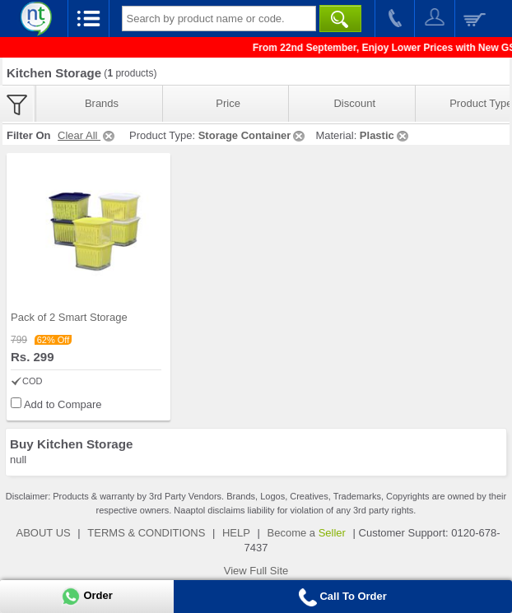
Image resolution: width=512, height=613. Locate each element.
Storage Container (253, 135)
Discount (354, 103)
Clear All (87, 135)
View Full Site (256, 570)
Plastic (385, 135)
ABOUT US (43, 533)
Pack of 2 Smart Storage (69, 317)
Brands (102, 103)
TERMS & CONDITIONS (146, 533)
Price (228, 103)
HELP (236, 533)
